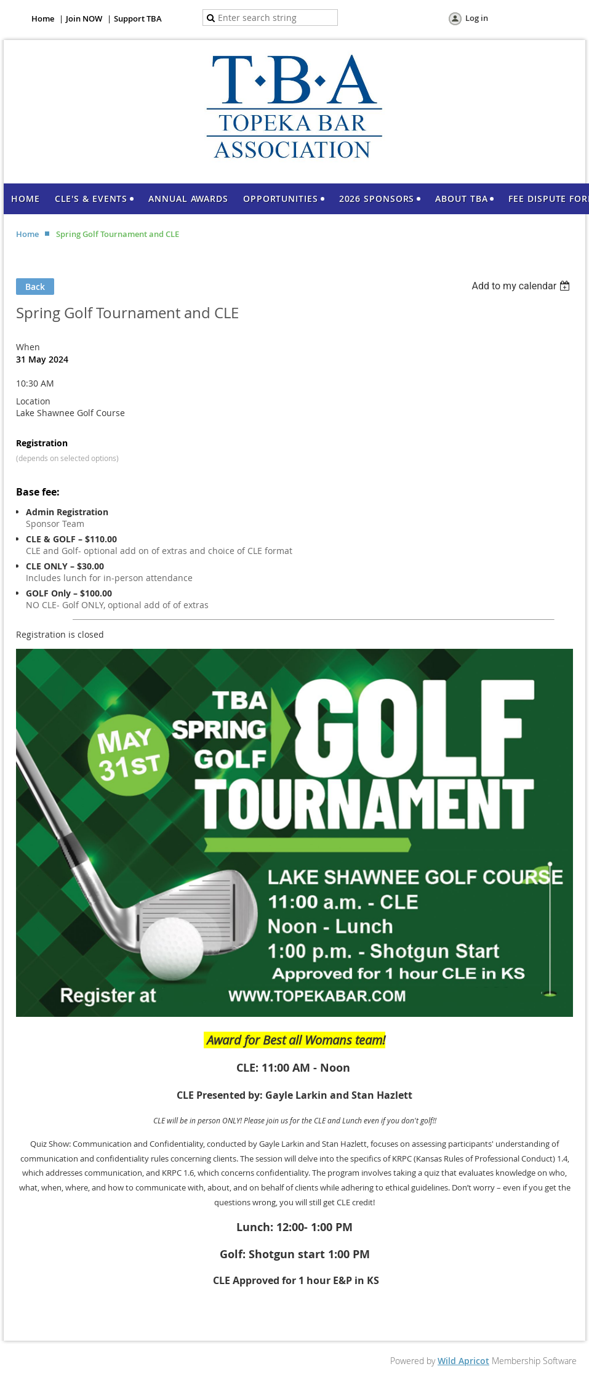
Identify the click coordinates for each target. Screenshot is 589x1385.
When (28, 347)
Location (33, 401)
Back (35, 286)
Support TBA (138, 18)
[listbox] (522, 286)
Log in (476, 17)
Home (42, 18)
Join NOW (84, 18)
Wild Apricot (463, 1361)
